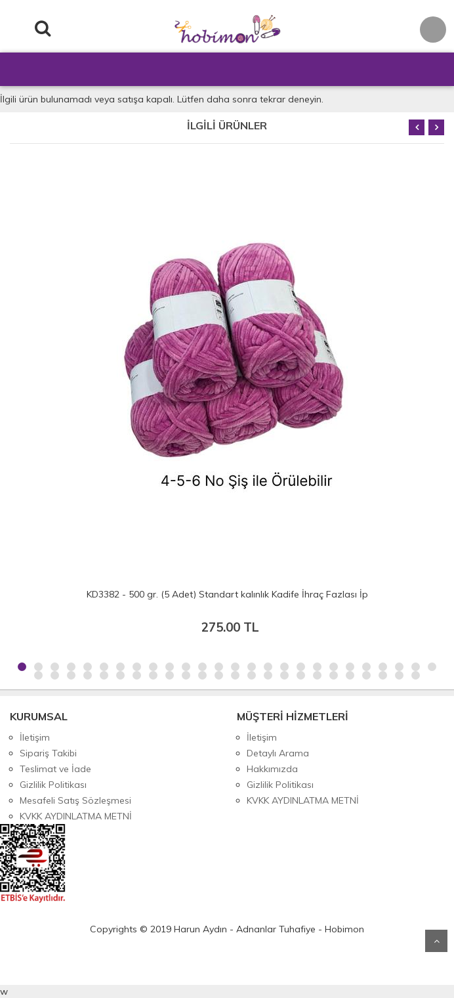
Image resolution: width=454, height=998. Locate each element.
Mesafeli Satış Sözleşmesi (75, 800)
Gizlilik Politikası (53, 785)
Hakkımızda (272, 769)
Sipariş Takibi (48, 753)
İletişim (35, 737)
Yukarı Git (436, 941)
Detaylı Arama (278, 753)
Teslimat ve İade (55, 769)
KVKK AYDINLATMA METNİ (76, 816)
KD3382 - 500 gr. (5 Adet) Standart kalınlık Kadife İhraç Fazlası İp (227, 594)
